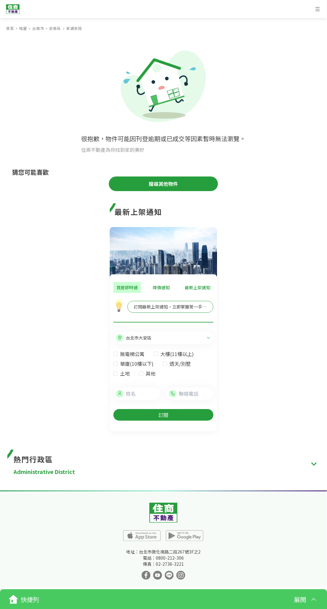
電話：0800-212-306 (163, 558)
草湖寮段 (74, 28)
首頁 (10, 28)
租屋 (23, 28)
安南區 (55, 28)
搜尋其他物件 (163, 183)
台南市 (38, 28)
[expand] (313, 464)
